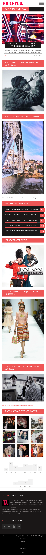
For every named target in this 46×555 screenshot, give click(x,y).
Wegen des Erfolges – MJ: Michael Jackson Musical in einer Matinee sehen (23, 209)
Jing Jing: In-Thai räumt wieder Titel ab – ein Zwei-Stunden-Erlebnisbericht (23, 231)
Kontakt (23, 541)
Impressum (23, 548)
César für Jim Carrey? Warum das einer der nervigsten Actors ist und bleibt (23, 220)
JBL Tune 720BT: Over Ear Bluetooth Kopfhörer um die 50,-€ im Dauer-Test (23, 214)
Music (6, 55)
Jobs (23, 552)
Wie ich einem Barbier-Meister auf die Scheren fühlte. (17, 405)
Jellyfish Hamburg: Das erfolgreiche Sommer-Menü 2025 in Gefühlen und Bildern (23, 225)
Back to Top (22, 489)
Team (23, 545)
